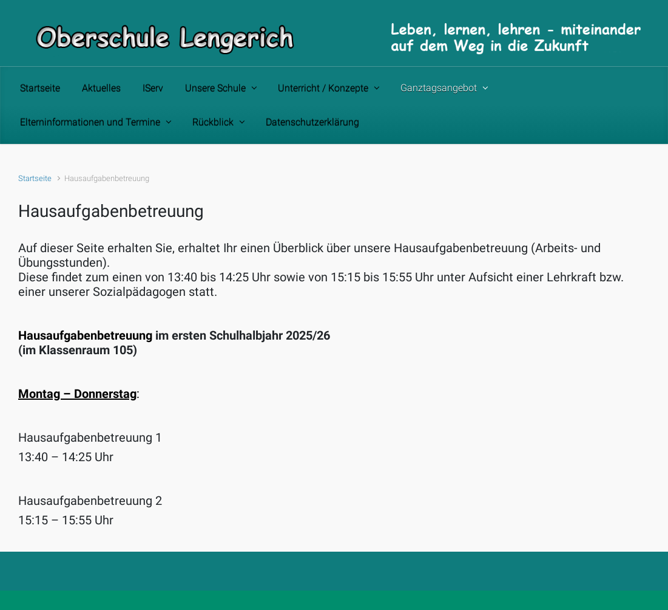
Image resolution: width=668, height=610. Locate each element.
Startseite (35, 178)
